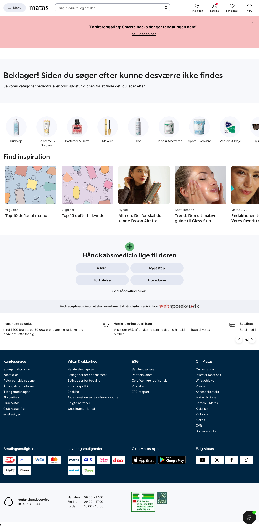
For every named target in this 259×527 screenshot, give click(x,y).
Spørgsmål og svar (16, 369)
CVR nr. (201, 425)
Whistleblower (206, 380)
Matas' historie (206, 397)
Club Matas (11, 403)
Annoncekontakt (207, 392)
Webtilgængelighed (81, 408)
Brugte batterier (79, 403)
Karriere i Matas (207, 403)
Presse (200, 386)
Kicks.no (202, 414)
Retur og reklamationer (19, 380)
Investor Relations (208, 375)
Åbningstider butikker (18, 386)
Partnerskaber (142, 375)
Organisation (205, 369)
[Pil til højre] (252, 339)
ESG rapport (140, 392)
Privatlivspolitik (78, 386)
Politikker (138, 386)
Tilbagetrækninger (16, 392)
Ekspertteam (12, 397)
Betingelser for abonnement (87, 375)
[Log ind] (214, 8)
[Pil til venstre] (238, 339)
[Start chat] (249, 517)
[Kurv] (249, 8)
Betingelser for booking (84, 380)
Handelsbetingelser (81, 369)
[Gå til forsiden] (38, 7)
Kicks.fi (201, 420)
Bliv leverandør (206, 431)
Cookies (73, 392)
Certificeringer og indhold (150, 380)
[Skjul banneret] (252, 22)
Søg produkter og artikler (77, 8)
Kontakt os (10, 375)
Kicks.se (202, 408)
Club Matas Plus (14, 408)
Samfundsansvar (144, 369)
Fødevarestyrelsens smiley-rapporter (93, 397)
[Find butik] (197, 8)
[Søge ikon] (166, 7)
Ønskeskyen (12, 414)
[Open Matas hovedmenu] (14, 7)
